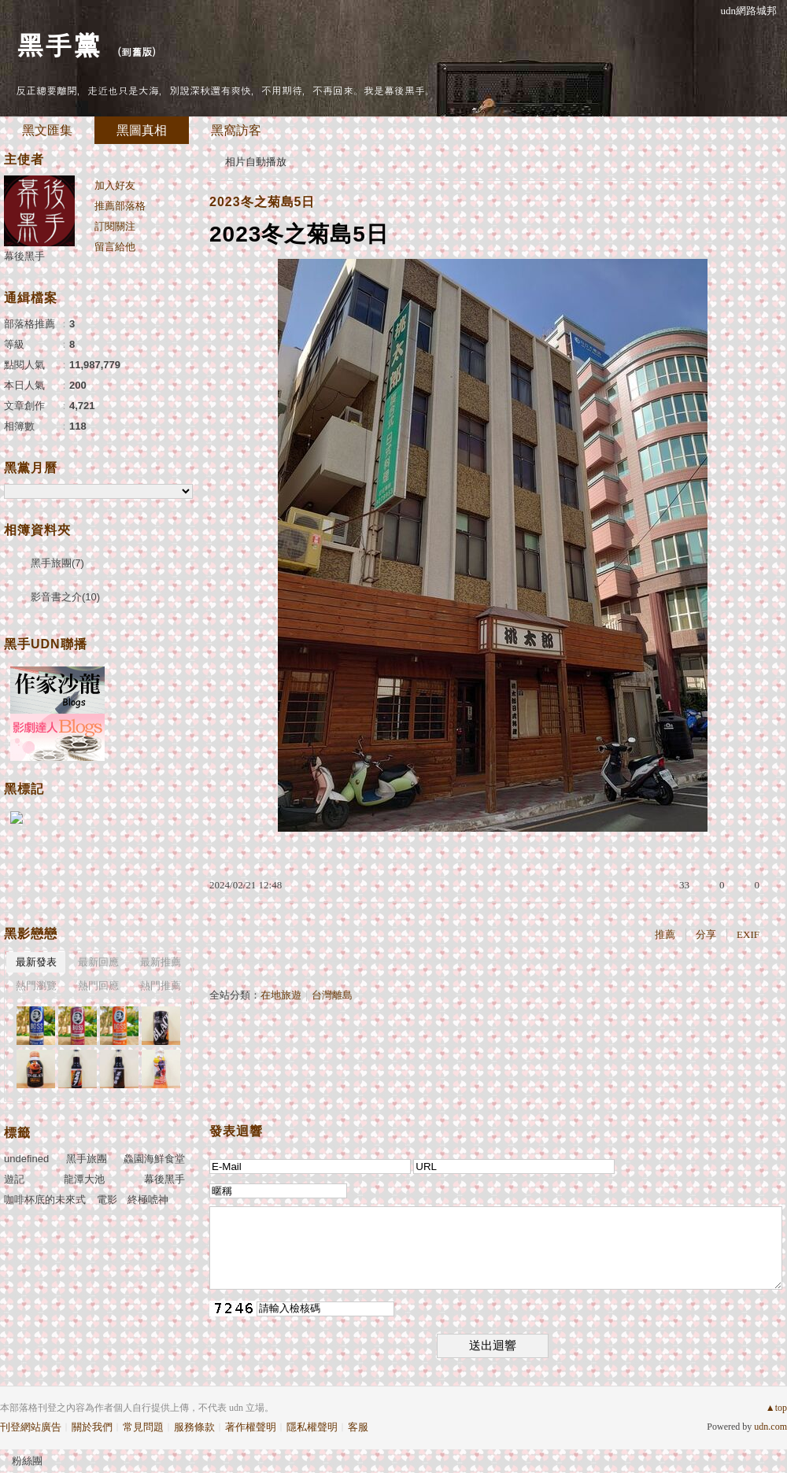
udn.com (770, 1426)
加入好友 (114, 185)
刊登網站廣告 (30, 1427)
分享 (706, 934)
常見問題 (143, 1427)
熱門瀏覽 (36, 985)
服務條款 (194, 1427)
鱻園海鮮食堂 (154, 1159)
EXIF (748, 934)
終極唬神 (147, 1199)
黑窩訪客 (236, 130)
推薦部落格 (120, 206)
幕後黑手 (24, 256)
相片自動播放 (255, 162)
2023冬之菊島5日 (262, 202)
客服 (358, 1427)
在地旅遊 (280, 995)
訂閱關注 (114, 226)
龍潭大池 (84, 1179)
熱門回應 (98, 985)
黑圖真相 (141, 130)
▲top (776, 1407)
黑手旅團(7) (57, 563)
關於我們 (92, 1427)
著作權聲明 (250, 1427)
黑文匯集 (47, 130)
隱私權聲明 (312, 1427)
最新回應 (98, 962)
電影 (107, 1199)
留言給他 (114, 247)
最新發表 (36, 962)
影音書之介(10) (65, 597)
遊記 (14, 1179)
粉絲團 (27, 1461)
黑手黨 (58, 44)
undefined (26, 1159)
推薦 (665, 934)
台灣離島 (332, 995)
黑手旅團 (86, 1159)
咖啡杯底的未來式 (45, 1199)
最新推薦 (160, 962)
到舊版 (136, 51)
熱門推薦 (160, 985)
